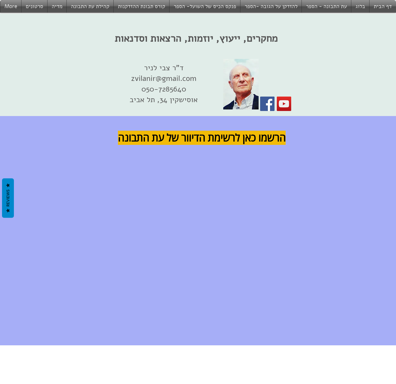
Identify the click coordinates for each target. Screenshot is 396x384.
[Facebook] (267, 104)
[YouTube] (284, 104)
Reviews (8, 198)
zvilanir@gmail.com (163, 78)
